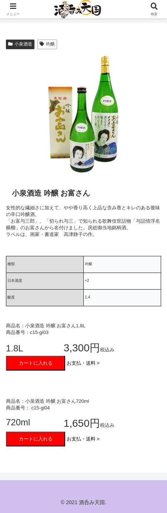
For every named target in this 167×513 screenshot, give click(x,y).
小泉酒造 (20, 44)
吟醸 (47, 44)
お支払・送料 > (83, 363)
